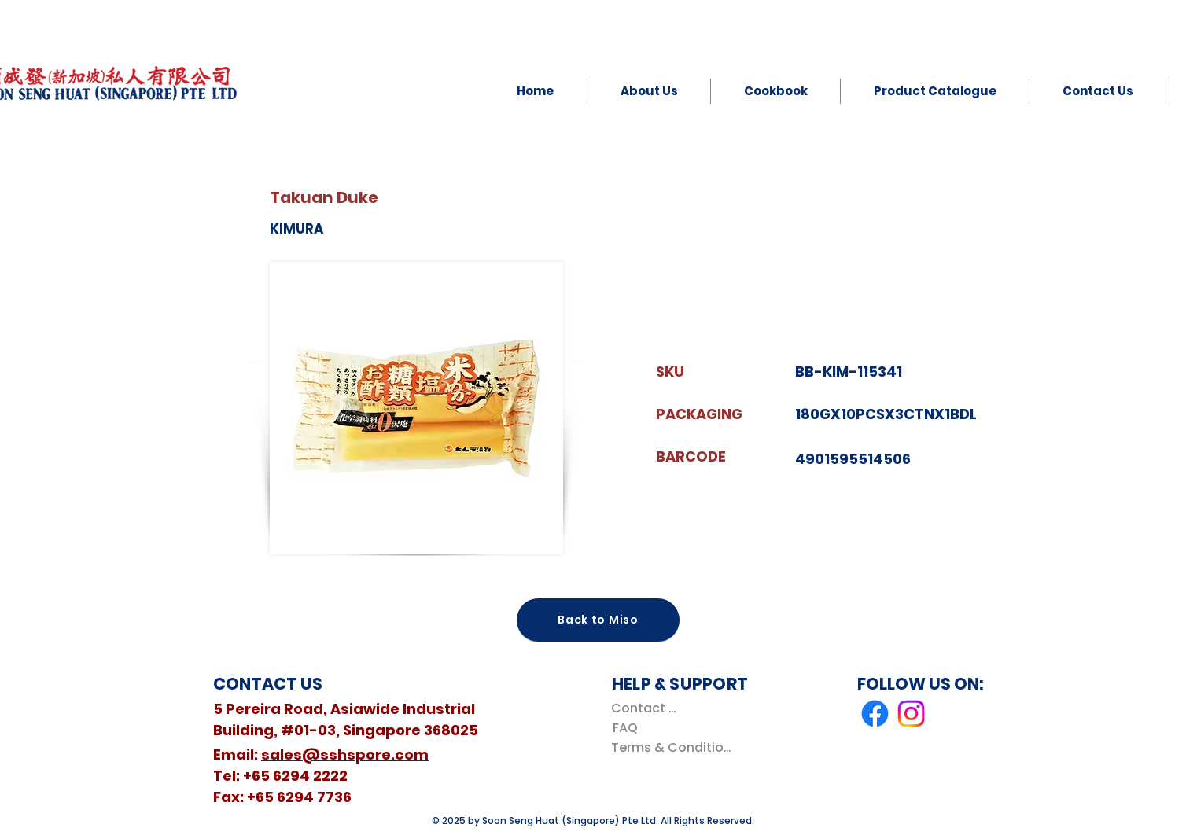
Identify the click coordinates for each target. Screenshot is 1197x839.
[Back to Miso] (598, 620)
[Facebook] (875, 713)
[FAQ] (625, 728)
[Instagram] (911, 713)
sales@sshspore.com (345, 754)
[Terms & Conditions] (674, 747)
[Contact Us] (647, 708)
